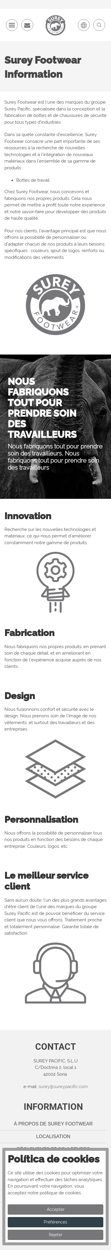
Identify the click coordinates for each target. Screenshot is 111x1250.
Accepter (56, 1209)
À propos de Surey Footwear (53, 1123)
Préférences (55, 1222)
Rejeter (55, 1234)
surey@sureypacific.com (63, 1086)
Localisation (53, 1136)
